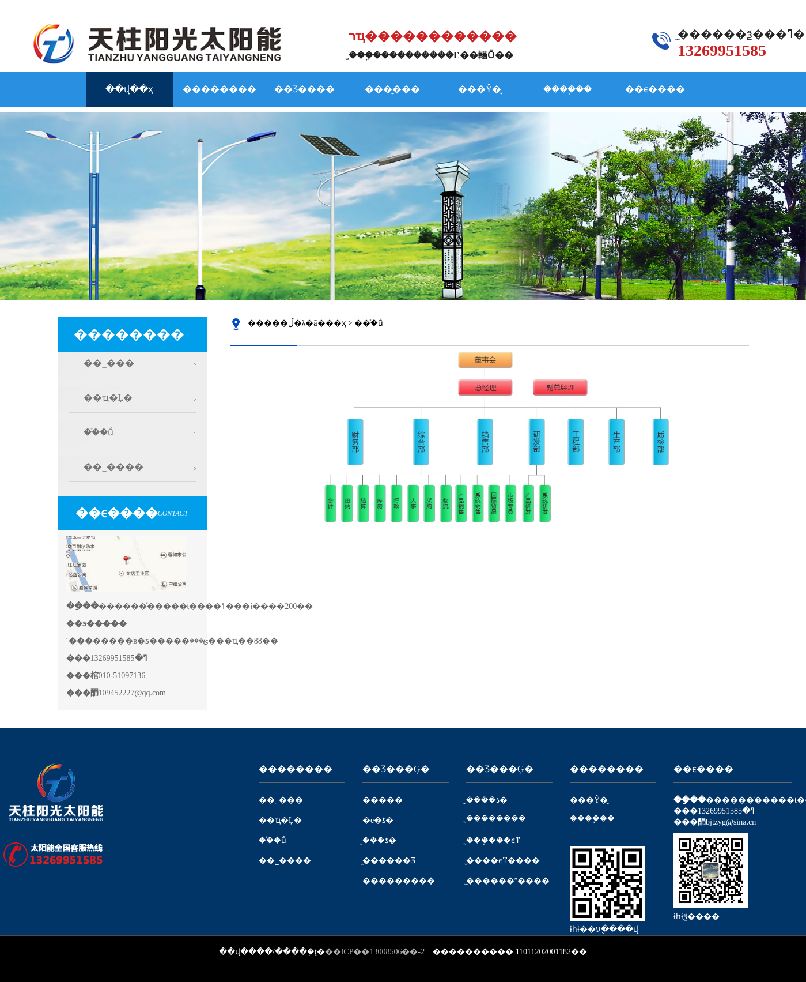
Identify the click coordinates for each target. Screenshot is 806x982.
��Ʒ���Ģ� (396, 769)
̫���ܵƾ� (379, 840)
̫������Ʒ (388, 860)
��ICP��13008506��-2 (375, 951)
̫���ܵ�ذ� (487, 800)
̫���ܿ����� (496, 818)
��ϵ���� (655, 89)
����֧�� (567, 89)
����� (382, 800)
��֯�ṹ (98, 432)
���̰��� (392, 89)
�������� (219, 89)
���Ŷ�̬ (480, 89)
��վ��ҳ (129, 89)
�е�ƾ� (377, 820)
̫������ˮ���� (508, 880)
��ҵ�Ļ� (108, 397)
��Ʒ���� (304, 89)
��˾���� (113, 467)
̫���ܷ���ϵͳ (493, 840)
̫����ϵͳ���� (503, 860)
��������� (398, 880)
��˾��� (109, 363)
